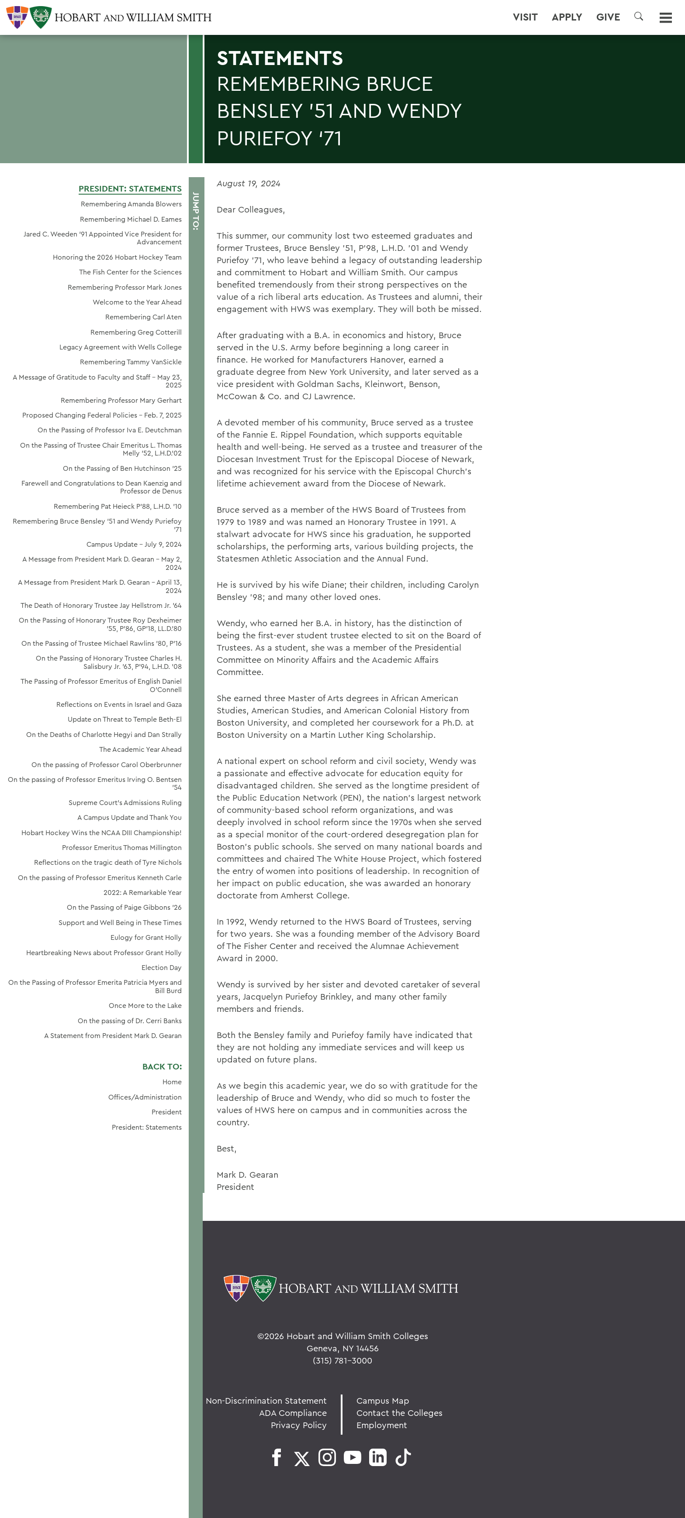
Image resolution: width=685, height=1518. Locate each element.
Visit (525, 17)
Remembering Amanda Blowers (131, 204)
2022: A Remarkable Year (143, 892)
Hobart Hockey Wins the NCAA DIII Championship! (101, 832)
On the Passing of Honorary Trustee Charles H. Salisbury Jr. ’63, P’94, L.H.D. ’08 (109, 662)
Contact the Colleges (399, 1412)
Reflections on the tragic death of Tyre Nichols (108, 862)
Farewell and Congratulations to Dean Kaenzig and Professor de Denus (101, 487)
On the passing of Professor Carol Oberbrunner (106, 764)
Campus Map (382, 1400)
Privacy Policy (299, 1424)
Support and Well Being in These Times (120, 922)
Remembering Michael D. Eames (131, 219)
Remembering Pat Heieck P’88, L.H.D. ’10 (118, 506)
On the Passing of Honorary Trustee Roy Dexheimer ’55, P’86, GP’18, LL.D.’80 (100, 624)
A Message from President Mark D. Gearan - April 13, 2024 (100, 586)
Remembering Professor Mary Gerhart (121, 400)
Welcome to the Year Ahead (137, 302)
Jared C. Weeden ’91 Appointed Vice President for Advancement (103, 238)
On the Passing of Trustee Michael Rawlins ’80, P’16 (101, 643)
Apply (567, 17)
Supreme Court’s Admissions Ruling (125, 802)
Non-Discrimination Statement (266, 1400)
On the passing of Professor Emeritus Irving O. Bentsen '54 (95, 783)
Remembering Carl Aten (143, 317)
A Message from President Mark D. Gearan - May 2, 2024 (102, 563)
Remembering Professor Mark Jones (125, 287)
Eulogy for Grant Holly (146, 937)
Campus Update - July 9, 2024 (134, 544)
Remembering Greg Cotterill (136, 332)
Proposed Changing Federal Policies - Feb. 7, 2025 (102, 415)
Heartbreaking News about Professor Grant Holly (104, 952)
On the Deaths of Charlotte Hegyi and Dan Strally (104, 734)
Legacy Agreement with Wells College (120, 347)
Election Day (162, 967)
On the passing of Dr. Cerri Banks (130, 1021)
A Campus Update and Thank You (129, 817)
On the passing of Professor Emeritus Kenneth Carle (100, 877)
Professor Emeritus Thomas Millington (122, 847)
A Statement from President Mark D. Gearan (113, 1035)
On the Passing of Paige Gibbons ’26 (124, 907)
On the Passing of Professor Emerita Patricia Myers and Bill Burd (95, 986)
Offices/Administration (145, 1097)
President (167, 1112)
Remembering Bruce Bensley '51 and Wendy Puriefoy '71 (97, 525)
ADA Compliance (293, 1412)
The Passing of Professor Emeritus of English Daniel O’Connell (101, 685)
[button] (638, 16)
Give (608, 17)
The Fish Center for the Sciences (130, 272)
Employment (381, 1424)
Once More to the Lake (145, 1005)
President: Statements (130, 188)
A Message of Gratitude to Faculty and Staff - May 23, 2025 (97, 381)
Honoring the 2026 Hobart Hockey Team (117, 257)
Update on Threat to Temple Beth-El (125, 719)
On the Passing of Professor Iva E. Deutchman (110, 430)
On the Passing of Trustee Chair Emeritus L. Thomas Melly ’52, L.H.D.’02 (101, 449)
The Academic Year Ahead (140, 749)
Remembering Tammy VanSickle (131, 362)
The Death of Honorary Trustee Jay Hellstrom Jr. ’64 (101, 605)
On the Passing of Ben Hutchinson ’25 (122, 468)
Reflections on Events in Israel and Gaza (119, 704)
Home (172, 1082)
